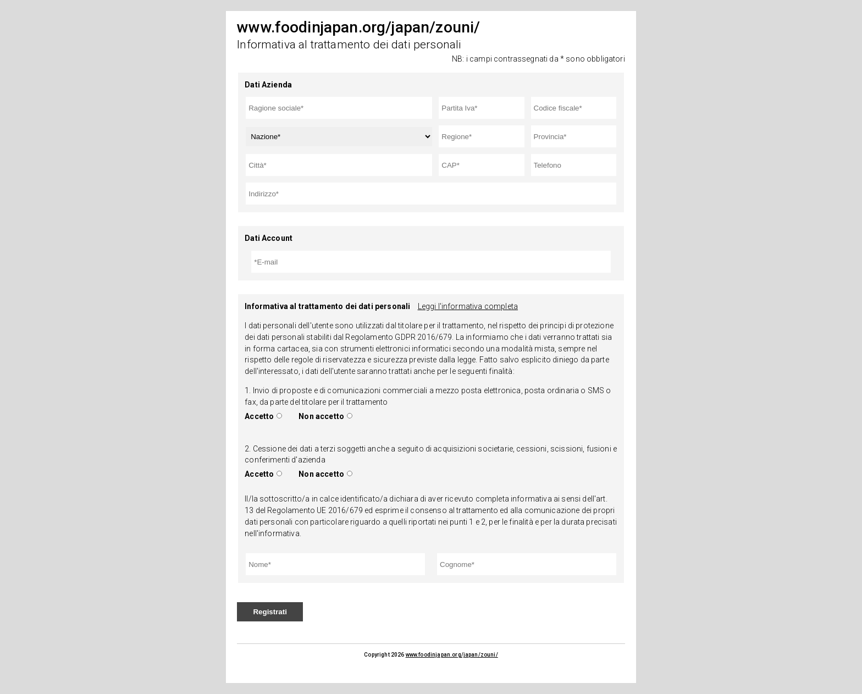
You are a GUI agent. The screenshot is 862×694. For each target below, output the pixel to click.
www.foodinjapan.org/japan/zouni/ (452, 655)
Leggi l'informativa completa (468, 306)
